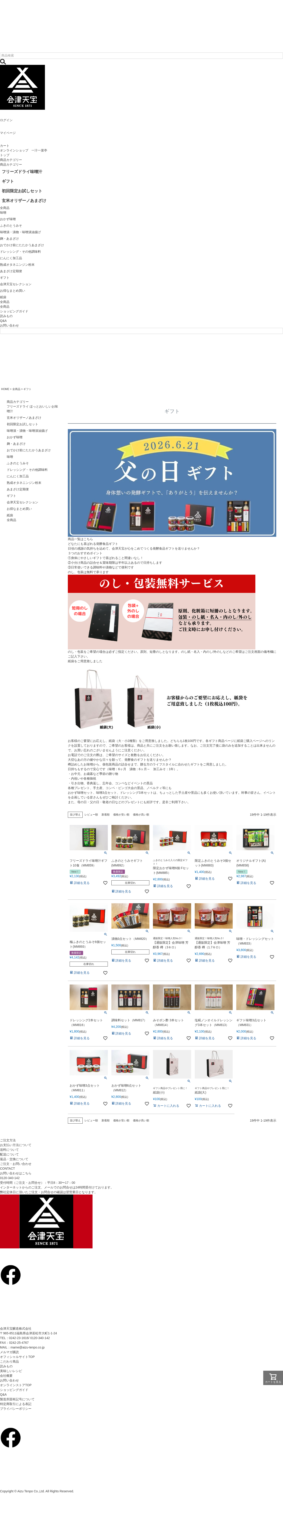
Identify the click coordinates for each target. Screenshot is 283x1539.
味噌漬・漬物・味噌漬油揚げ (27, 430)
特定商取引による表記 (15, 1404)
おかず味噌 (14, 437)
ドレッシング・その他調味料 (27, 469)
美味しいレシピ (11, 1371)
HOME (5, 389)
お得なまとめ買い (19, 509)
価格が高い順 (141, 814)
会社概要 (6, 1375)
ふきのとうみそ (18, 463)
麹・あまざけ (16, 443)
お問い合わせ (9, 325)
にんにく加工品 (18, 476)
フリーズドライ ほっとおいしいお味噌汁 (32, 409)
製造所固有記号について (17, 1399)
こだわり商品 (9, 1361)
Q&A (3, 320)
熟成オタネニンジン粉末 (24, 482)
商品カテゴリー (11, 160)
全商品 (4, 306)
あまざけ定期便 (18, 489)
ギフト (11, 496)
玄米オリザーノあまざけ (24, 417)
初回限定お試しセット (22, 424)
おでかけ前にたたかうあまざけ (29, 450)
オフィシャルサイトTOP (17, 1357)
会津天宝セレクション (22, 502)
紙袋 (10, 515)
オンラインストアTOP (16, 1385)
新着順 (106, 814)
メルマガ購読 (9, 1352)
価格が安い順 (121, 814)
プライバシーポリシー (15, 1408)
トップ (4, 155)
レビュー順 (91, 814)
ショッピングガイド (14, 311)
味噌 (10, 456)
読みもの (6, 316)
